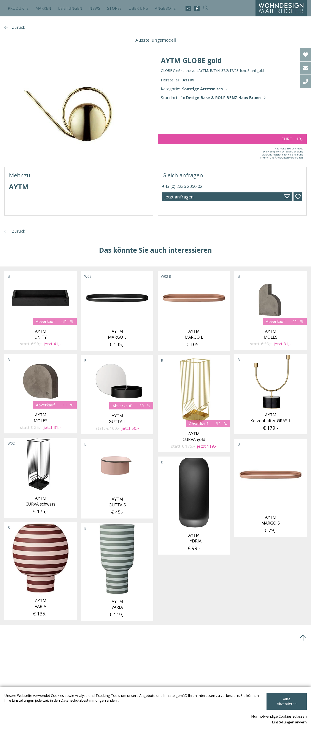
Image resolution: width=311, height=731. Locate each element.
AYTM (188, 79)
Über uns (138, 8)
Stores (114, 8)
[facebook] (197, 8)
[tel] (305, 81)
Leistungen (70, 8)
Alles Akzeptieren (284, 703)
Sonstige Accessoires (202, 88)
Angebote (165, 8)
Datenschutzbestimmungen (96, 705)
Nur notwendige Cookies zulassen (279, 716)
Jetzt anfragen (179, 197)
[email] (305, 68)
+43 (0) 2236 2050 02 (182, 186)
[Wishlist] (305, 54)
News (94, 8)
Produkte (18, 8)
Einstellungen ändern (289, 722)
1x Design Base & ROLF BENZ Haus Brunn (221, 97)
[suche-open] (205, 8)
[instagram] (188, 8)
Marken (43, 8)
